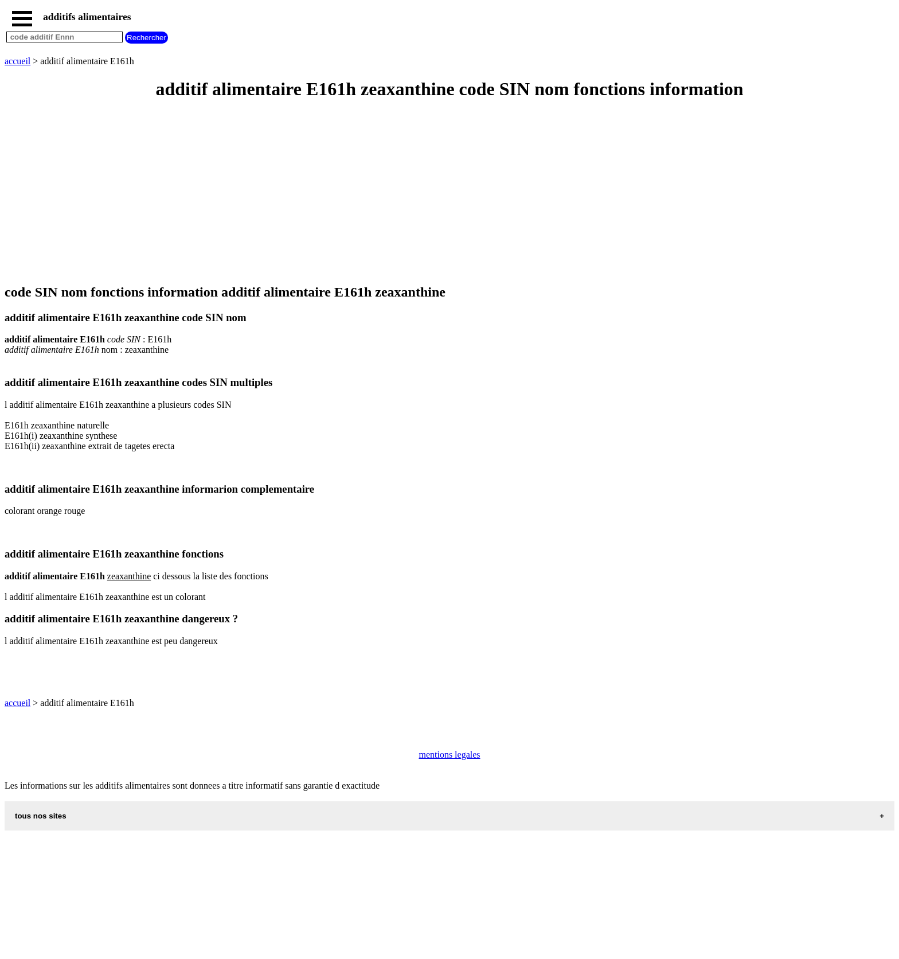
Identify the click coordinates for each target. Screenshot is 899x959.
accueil (17, 61)
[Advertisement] (349, 192)
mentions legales (449, 754)
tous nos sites (41, 816)
